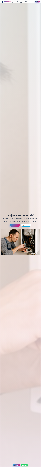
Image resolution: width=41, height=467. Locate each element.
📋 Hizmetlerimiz (26, 225)
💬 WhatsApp (24, 465)
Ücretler (31, 1)
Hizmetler (17, 1)
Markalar (26, 1)
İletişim (38, 1)
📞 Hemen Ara (16, 465)
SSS (35, 1)
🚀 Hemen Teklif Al (14, 225)
